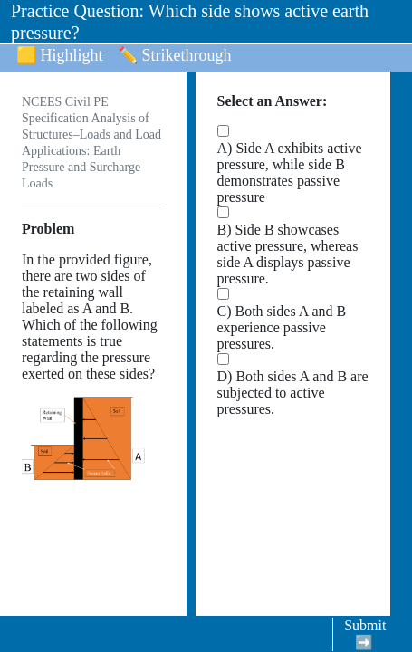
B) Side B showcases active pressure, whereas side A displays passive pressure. (288, 254)
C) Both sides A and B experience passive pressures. (282, 327)
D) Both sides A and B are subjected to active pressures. (293, 393)
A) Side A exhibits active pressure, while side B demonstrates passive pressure (289, 172)
